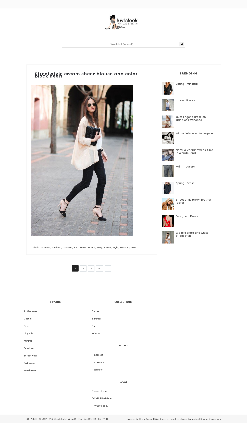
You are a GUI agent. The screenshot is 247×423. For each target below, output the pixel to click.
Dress (27, 326)
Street (107, 247)
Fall (94, 326)
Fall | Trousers (185, 166)
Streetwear (30, 355)
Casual (28, 318)
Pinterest (97, 354)
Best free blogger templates (184, 419)
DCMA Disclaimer (102, 398)
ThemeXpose (146, 419)
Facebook (97, 369)
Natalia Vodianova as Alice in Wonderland (194, 151)
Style (115, 247)
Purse (91, 247)
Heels (83, 247)
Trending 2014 (128, 247)
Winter (96, 333)
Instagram (98, 362)
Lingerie (28, 333)
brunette (45, 247)
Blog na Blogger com (211, 419)
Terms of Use (99, 391)
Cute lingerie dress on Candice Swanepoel (191, 118)
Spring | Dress (185, 183)
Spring (95, 311)
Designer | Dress (187, 216)
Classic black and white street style (192, 234)
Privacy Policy (100, 405)
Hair (76, 247)
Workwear (30, 370)
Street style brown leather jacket (193, 201)
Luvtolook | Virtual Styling (69, 419)
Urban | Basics (185, 100)
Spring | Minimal (187, 84)
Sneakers (29, 348)
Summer (96, 318)
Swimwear (30, 363)
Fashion (56, 247)
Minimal (28, 340)
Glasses (67, 247)
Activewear (30, 311)
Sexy (99, 247)
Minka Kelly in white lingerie (194, 133)
